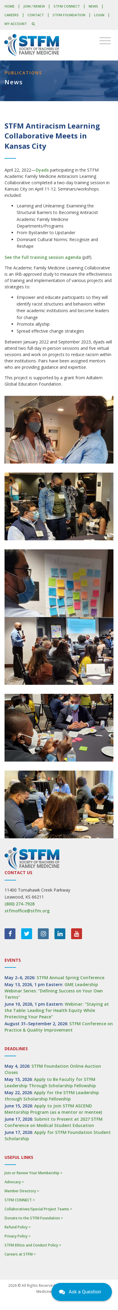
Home (10, 6)
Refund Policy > (18, 1227)
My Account (16, 23)
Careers (12, 15)
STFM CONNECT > (20, 1200)
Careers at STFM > (20, 1254)
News (93, 6)
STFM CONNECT (67, 6)
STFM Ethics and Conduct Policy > (33, 1245)
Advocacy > (14, 1181)
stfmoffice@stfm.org (27, 911)
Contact (36, 15)
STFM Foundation (69, 15)
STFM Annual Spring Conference (70, 977)
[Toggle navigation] (105, 41)
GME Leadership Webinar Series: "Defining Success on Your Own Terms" (54, 991)
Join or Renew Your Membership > (33, 1172)
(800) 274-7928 (19, 904)
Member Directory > (22, 1191)
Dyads (42, 170)
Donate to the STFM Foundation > (34, 1218)
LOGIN (99, 15)
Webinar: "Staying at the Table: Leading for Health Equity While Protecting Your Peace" (57, 1010)
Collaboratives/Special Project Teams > (38, 1209)
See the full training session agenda (43, 257)
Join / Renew (34, 6)
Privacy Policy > (18, 1236)
